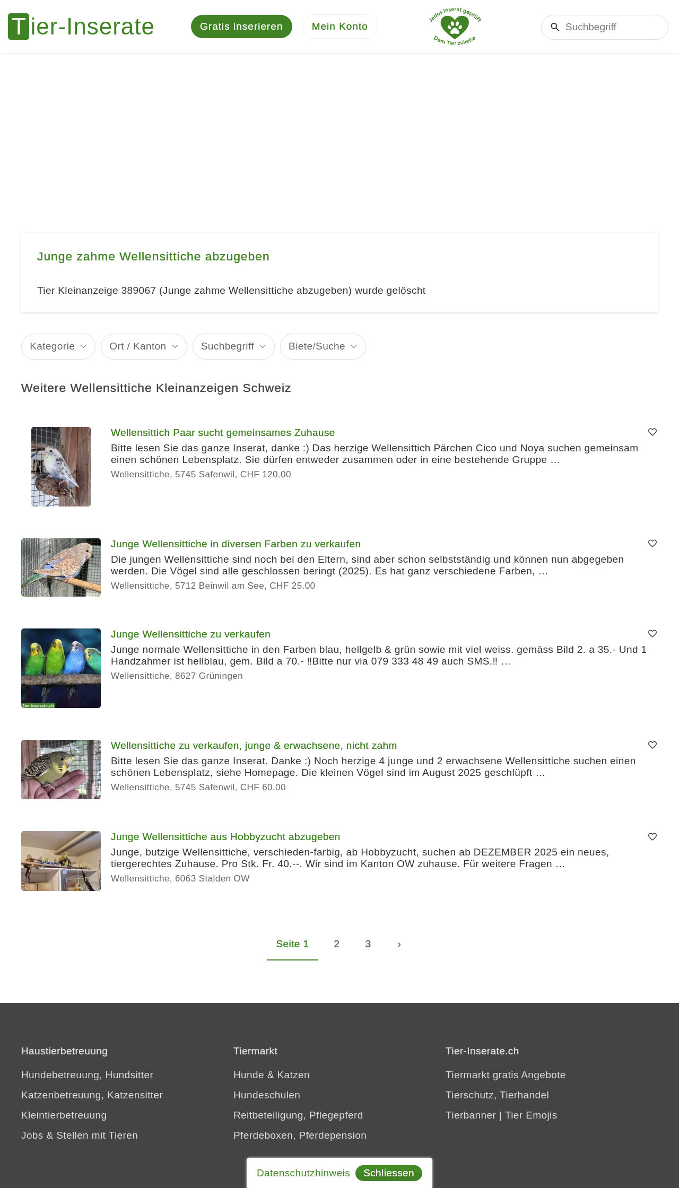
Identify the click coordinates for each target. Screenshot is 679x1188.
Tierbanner (471, 1115)
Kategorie (52, 346)
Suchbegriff (227, 346)
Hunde (248, 1074)
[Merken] (652, 433)
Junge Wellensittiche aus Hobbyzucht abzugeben (226, 836)
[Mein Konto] (340, 26)
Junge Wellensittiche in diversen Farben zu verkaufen (236, 543)
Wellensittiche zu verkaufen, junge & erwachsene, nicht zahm (254, 745)
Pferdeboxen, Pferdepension (300, 1135)
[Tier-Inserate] (87, 26)
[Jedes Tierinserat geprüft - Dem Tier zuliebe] (455, 26)
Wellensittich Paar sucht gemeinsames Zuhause (223, 432)
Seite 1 (292, 943)
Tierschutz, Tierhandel (497, 1094)
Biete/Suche (317, 346)
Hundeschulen (266, 1094)
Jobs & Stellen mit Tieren (79, 1135)
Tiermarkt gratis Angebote (506, 1074)
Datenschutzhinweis (303, 1172)
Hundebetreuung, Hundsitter (87, 1074)
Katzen (293, 1074)
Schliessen (388, 1172)
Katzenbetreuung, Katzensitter (92, 1094)
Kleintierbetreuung (64, 1115)
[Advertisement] (339, 132)
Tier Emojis (531, 1115)
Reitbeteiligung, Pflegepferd (298, 1115)
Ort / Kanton (137, 346)
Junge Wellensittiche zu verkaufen (191, 634)
